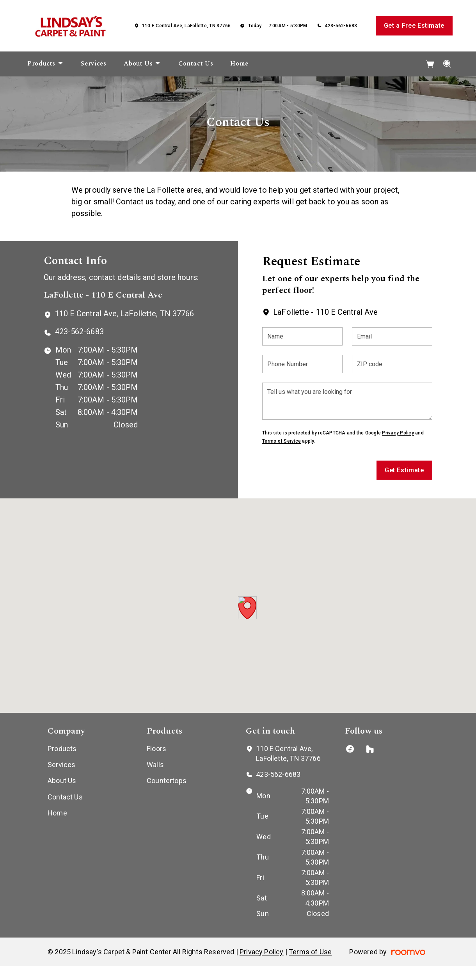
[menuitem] (45, 63)
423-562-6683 (341, 25)
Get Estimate (404, 470)
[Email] (392, 336)
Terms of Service (281, 441)
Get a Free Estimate (414, 25)
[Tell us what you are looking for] (347, 401)
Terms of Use (310, 952)
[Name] (302, 336)
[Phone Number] (302, 364)
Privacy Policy (398, 433)
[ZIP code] (392, 364)
